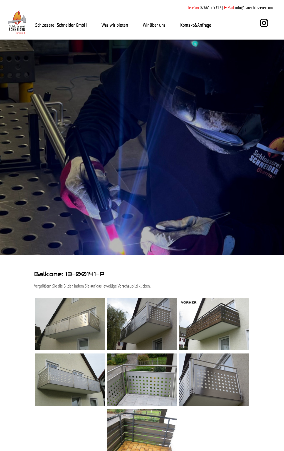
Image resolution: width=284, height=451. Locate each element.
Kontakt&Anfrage (195, 25)
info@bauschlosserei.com (254, 7)
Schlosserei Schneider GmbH (61, 25)
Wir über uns (154, 25)
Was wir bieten (114, 25)
